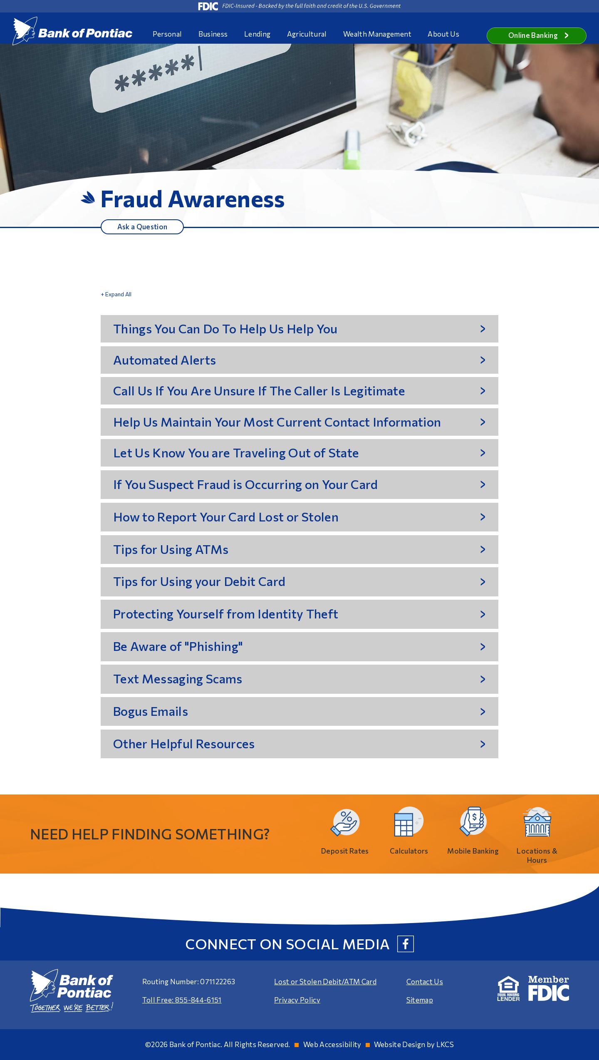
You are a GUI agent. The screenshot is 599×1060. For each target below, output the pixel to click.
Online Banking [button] (538, 35)
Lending (257, 34)
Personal (167, 34)
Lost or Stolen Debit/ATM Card (325, 981)
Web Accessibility (332, 1044)
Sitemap (419, 999)
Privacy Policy (297, 999)
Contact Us (424, 981)
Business (213, 34)
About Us (443, 34)
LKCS (445, 1044)
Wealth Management (377, 34)
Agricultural (307, 34)
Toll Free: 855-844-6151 (182, 999)
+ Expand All (116, 294)
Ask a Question (142, 226)
